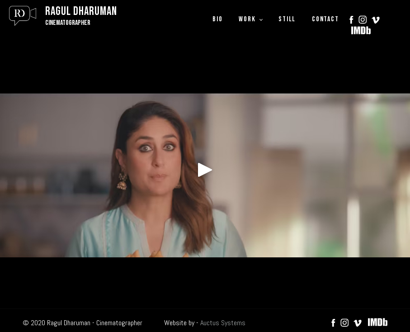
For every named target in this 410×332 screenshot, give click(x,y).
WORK (247, 19)
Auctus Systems (222, 322)
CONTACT (325, 19)
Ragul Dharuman (81, 12)
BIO (217, 19)
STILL (287, 19)
